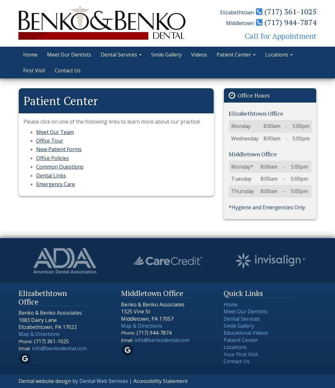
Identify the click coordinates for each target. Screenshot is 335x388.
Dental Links (51, 175)
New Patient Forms (59, 149)
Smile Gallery (166, 54)
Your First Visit (241, 354)
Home (30, 54)
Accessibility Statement (160, 381)
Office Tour (49, 140)
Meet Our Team (55, 132)
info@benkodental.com (59, 348)
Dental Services (121, 54)
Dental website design (44, 381)
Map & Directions (39, 334)
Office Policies (52, 158)
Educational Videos (246, 332)
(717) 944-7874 (286, 22)
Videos (199, 54)
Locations (279, 54)
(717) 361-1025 (286, 11)
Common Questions (60, 166)
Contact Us (68, 70)
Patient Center (236, 54)
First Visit (34, 70)
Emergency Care (55, 184)
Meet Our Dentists (69, 54)
